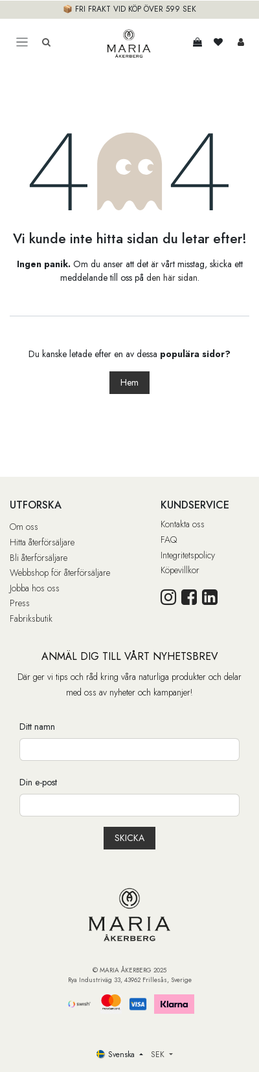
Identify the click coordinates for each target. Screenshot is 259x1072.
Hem (129, 382)
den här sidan (171, 277)
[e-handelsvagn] (197, 42)
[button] (129, 838)
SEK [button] (159, 1054)
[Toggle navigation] (22, 42)
